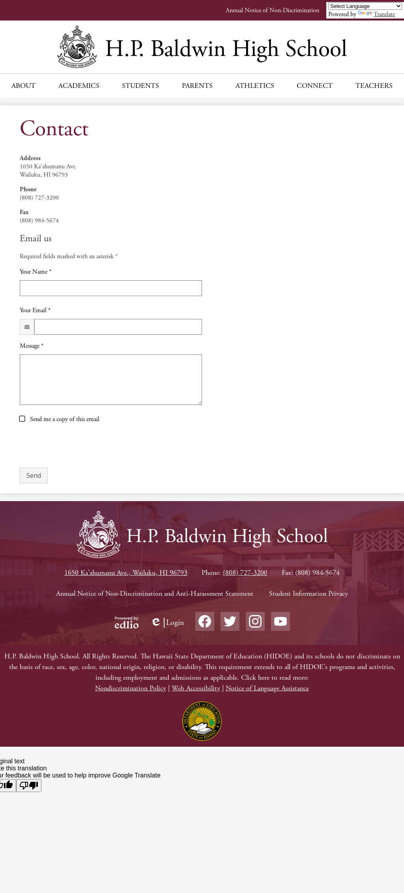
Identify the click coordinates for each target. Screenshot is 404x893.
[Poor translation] (28, 785)
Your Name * (35, 272)
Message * (31, 346)
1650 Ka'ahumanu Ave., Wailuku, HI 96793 (125, 572)
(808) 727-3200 (245, 572)
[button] (23, 85)
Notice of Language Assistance (267, 688)
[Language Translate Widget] (365, 6)
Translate (376, 14)
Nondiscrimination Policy (130, 688)
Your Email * (35, 310)
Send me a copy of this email (63, 419)
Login (167, 623)
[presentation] (80, 446)
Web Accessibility (196, 688)
